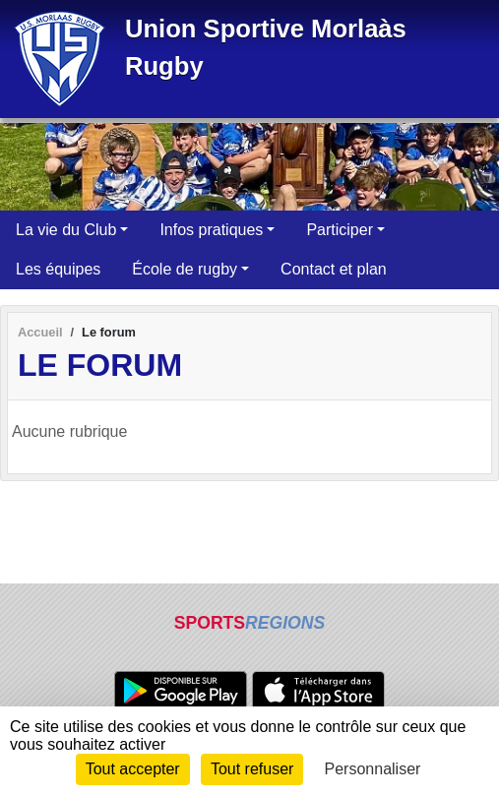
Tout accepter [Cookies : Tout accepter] (133, 769)
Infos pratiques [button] (211, 229)
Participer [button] (339, 229)
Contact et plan (334, 269)
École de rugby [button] (184, 269)
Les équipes (58, 269)
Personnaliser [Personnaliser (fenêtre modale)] (373, 769)
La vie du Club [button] (66, 229)
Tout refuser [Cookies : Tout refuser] (252, 769)
